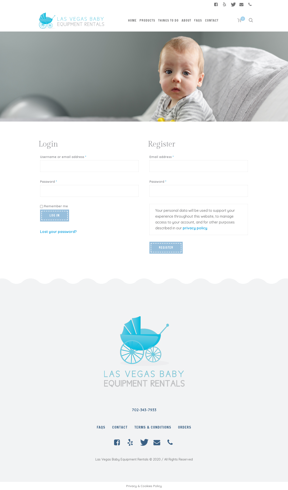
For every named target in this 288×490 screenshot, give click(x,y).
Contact (120, 427)
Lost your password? (58, 231)
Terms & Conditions (152, 427)
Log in (55, 215)
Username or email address (63, 157)
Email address (161, 157)
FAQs (101, 427)
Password (48, 182)
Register (166, 247)
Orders (184, 427)
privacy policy (195, 228)
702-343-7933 (144, 410)
